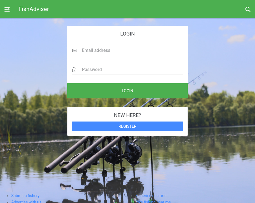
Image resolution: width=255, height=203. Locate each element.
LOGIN (127, 91)
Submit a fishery (25, 195)
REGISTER (127, 126)
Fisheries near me (150, 195)
